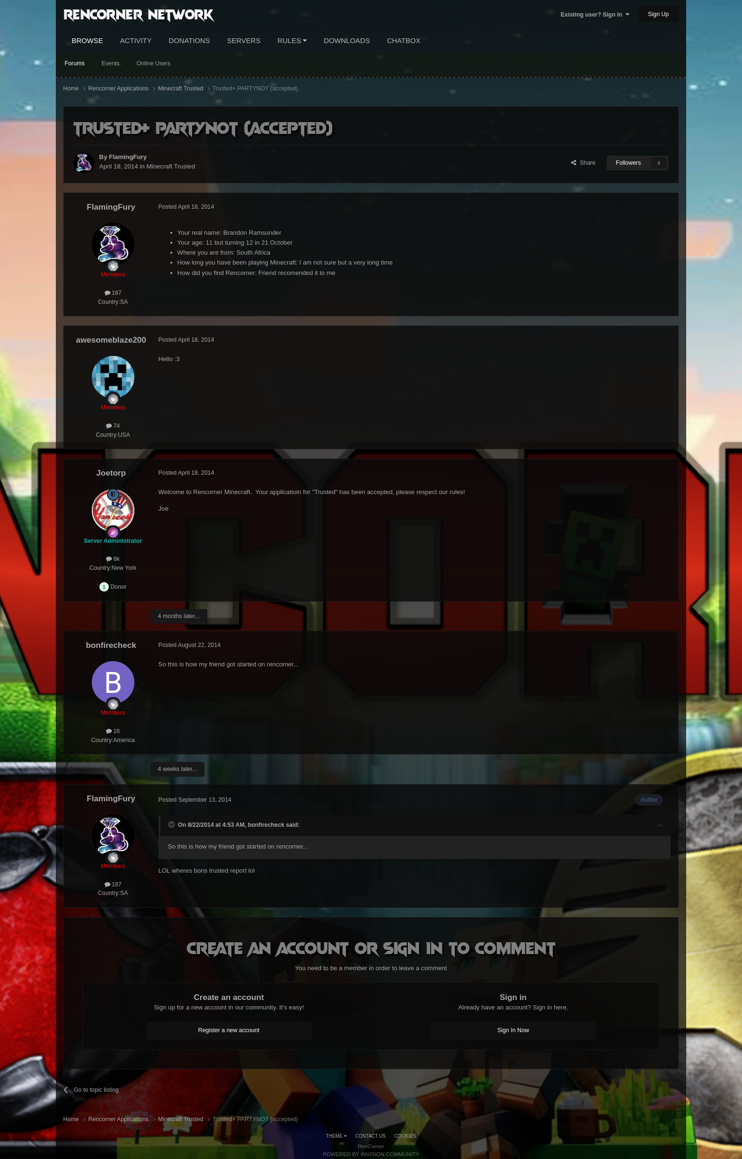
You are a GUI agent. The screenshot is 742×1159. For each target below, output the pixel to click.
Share (583, 162)
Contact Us (370, 1136)
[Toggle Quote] (172, 824)
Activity (136, 40)
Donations (189, 40)
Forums (75, 63)
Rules (292, 40)
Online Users (153, 63)
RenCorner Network (138, 13)
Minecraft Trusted (170, 166)
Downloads (347, 40)
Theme (336, 1136)
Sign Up (658, 14)
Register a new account (229, 1030)
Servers (244, 40)
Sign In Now (513, 1030)
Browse (87, 40)
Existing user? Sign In (595, 14)
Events (111, 63)
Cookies (405, 1136)
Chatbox (404, 40)
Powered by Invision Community (371, 1154)
